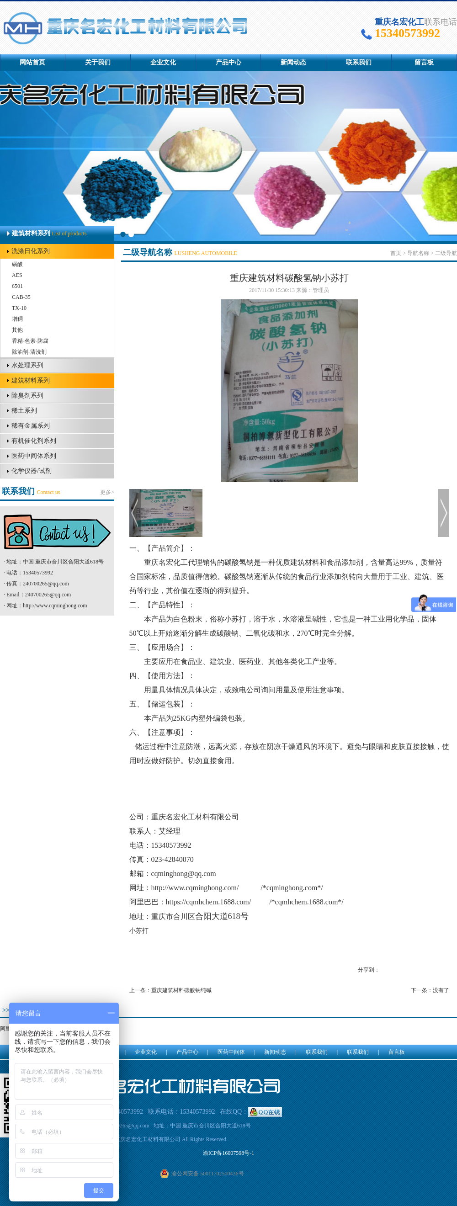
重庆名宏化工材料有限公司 (195, 817)
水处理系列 (27, 365)
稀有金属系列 (30, 425)
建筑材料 (304, 562)
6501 (17, 286)
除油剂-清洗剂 (29, 352)
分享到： (369, 970)
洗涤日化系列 (30, 251)
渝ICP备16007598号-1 (229, 1153)
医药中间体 (231, 1052)
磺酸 (17, 264)
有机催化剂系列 (33, 440)
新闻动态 (293, 62)
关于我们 (98, 62)
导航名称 (418, 253)
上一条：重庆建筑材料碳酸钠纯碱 (170, 990)
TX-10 (19, 308)
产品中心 (228, 62)
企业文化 (163, 62)
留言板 (424, 62)
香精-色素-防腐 (30, 341)
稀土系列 (24, 410)
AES (17, 275)
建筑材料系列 (30, 380)
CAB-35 (21, 297)
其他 (17, 330)
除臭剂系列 (27, 395)
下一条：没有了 (430, 990)
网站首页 (32, 62)
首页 (395, 253)
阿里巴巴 (144, 902)
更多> (107, 492)
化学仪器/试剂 (31, 471)
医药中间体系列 (33, 455)
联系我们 (359, 62)
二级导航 (446, 253)
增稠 (17, 319)
